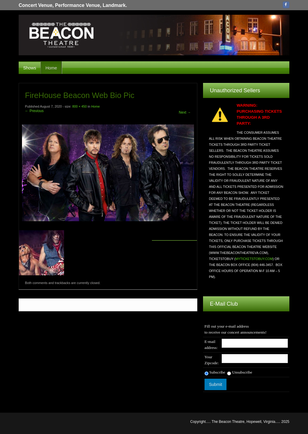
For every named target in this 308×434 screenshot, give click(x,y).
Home (51, 68)
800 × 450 (79, 106)
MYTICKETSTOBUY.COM (254, 259)
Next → (185, 112)
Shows (29, 68)
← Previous (34, 111)
